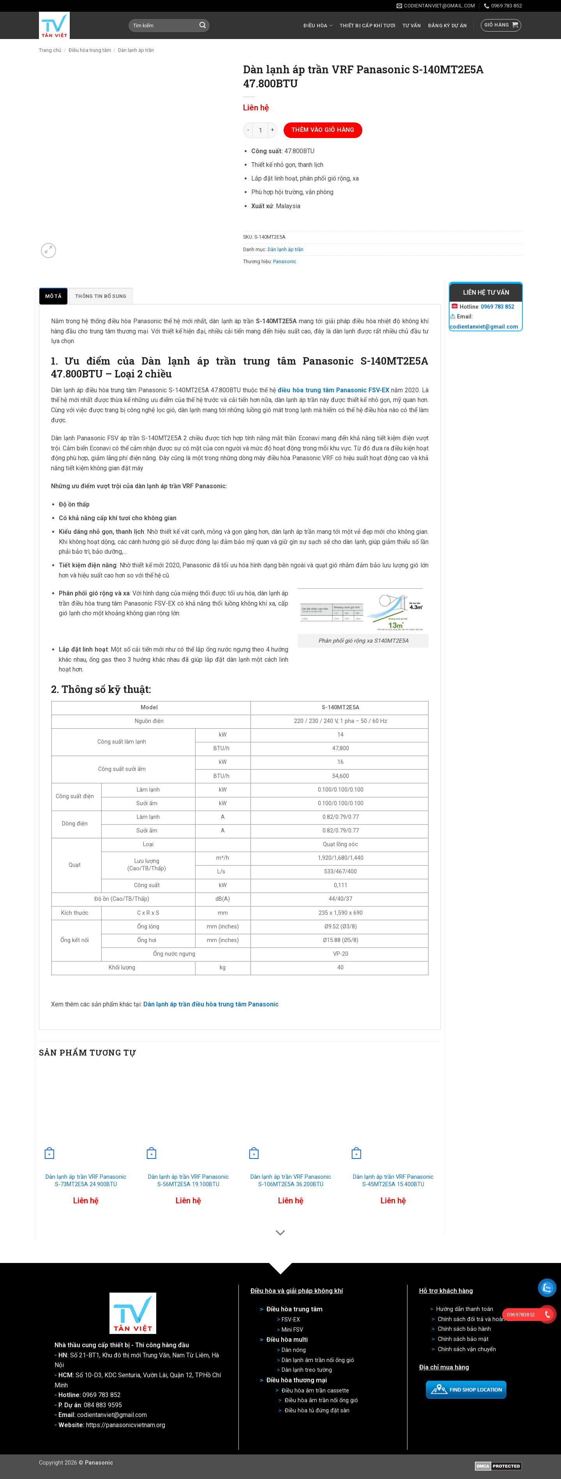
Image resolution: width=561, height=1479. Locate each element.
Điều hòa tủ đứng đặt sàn (317, 1410)
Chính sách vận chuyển (467, 1349)
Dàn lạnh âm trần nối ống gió (318, 1360)
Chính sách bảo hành (464, 1329)
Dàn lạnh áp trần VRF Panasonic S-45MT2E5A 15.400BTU (393, 1181)
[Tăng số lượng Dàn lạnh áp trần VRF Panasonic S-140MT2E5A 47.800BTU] (272, 130)
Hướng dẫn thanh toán (464, 1309)
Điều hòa (318, 25)
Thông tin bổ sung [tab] (100, 296)
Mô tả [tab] (53, 296)
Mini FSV (292, 1330)
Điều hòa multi (287, 1339)
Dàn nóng (294, 1350)
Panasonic (284, 261)
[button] (501, 25)
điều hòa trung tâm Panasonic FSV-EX (333, 390)
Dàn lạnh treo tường (307, 1370)
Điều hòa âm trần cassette (315, 1390)
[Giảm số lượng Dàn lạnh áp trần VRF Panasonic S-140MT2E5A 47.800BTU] (247, 130)
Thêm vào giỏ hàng (323, 129)
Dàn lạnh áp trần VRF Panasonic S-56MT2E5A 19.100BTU (188, 1181)
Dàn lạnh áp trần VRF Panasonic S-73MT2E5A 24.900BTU (86, 1181)
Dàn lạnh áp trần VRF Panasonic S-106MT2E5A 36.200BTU (291, 1181)
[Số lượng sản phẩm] (260, 130)
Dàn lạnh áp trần (136, 50)
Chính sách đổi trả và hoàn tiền (477, 1319)
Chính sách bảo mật (463, 1339)
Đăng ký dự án (447, 25)
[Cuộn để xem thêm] (280, 1233)
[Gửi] (202, 25)
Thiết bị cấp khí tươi (367, 25)
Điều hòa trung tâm (90, 50)
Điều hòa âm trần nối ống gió (321, 1400)
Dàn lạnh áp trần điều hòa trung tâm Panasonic (211, 1004)
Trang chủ (50, 50)
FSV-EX (291, 1319)
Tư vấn (411, 25)
